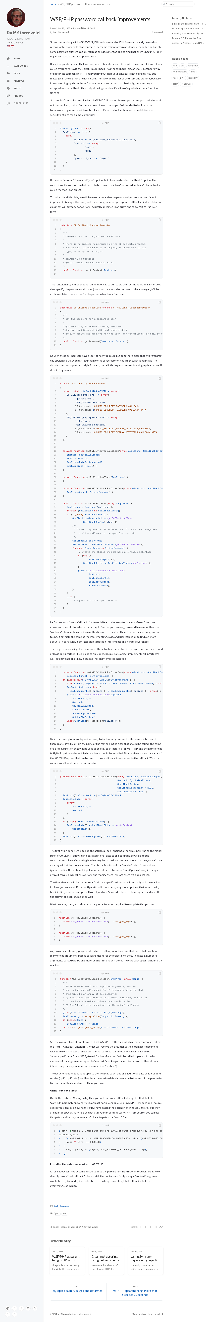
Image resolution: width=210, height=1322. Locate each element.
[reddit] (14, 1314)
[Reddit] (156, 1227)
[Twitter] (141, 1227)
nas (174, 77)
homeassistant (180, 71)
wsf (64, 1213)
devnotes (64, 1206)
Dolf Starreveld (23, 33)
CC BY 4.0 (80, 1227)
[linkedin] (7, 1314)
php (57, 1213)
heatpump (193, 65)
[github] (14, 1308)
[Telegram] (151, 1227)
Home (53, 4)
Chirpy (144, 1314)
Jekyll (160, 1314)
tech (56, 1206)
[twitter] (21, 1308)
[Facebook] (146, 1227)
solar (175, 83)
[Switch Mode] (7, 1308)
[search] (179, 4)
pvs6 (182, 77)
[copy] (160, 123)
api (182, 65)
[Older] (78, 1292)
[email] (28, 1308)
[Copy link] (161, 1227)
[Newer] (134, 1292)
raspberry (192, 77)
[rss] (35, 1308)
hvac (193, 71)
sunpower (186, 83)
